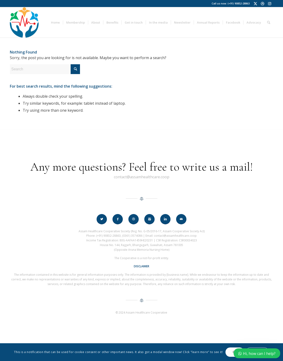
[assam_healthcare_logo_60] (24, 22)
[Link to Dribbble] (262, 3)
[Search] (268, 22)
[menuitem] (55, 22)
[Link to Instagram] (269, 3)
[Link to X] (255, 3)
